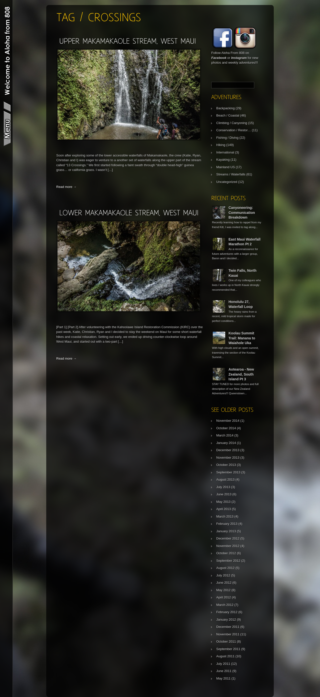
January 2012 (226, 619)
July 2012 (223, 575)
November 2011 (228, 634)
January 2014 (226, 443)
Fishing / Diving (227, 137)
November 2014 (228, 420)
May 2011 (223, 678)
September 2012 (228, 560)
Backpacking (225, 108)
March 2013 (225, 516)
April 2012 (223, 597)
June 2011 (224, 671)
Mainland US (225, 167)
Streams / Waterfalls (231, 174)
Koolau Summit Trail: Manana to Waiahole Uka (241, 338)
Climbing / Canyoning (231, 123)
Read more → (66, 187)
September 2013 (228, 472)
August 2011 (225, 656)
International (225, 152)
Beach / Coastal (227, 115)
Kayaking (223, 159)
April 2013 (223, 509)
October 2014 (226, 428)
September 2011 (228, 649)
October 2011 (226, 641)
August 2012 (225, 568)
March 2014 (225, 435)
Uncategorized (226, 182)
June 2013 (224, 494)
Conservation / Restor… (233, 130)
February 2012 (227, 612)
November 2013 (228, 457)
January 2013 (226, 531)
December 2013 (228, 450)
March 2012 (225, 605)
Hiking (220, 145)
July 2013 (223, 487)
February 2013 (227, 524)
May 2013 (223, 502)
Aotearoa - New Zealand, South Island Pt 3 (241, 374)
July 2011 (223, 664)
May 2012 (223, 590)
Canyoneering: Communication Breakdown (241, 212)
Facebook (218, 58)
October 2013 (226, 465)
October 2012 (226, 553)
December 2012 (228, 538)
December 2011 (228, 627)
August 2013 (225, 479)
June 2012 (224, 582)
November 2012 (228, 546)
